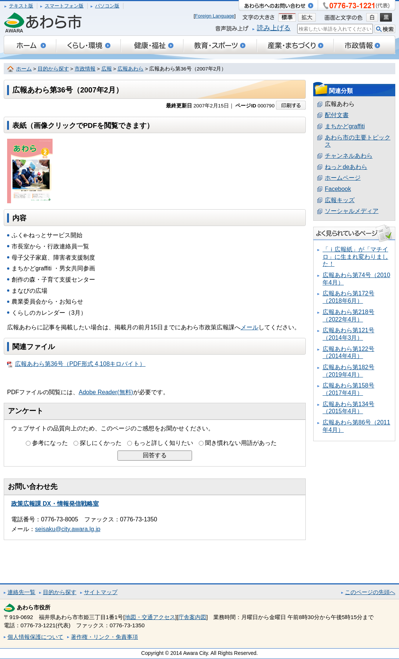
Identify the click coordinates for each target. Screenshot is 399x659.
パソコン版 (107, 6)
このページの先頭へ (370, 592)
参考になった (50, 443)
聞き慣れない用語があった (241, 443)
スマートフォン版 (64, 6)
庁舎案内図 (192, 617)
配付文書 (337, 115)
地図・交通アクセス (150, 617)
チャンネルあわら (349, 156)
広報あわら (130, 69)
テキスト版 (21, 6)
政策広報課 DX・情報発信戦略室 (55, 503)
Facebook (338, 189)
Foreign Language (215, 16)
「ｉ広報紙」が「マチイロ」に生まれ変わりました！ (355, 256)
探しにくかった (101, 443)
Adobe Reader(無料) (106, 392)
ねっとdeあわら (346, 167)
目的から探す (53, 69)
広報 (106, 69)
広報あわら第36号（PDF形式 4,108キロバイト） (76, 364)
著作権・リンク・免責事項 (104, 637)
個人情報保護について (35, 637)
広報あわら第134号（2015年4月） (348, 408)
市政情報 (85, 69)
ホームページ (343, 178)
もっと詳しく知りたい (163, 443)
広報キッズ (340, 200)
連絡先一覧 (21, 592)
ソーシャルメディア (351, 211)
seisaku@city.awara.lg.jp (67, 529)
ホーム (24, 69)
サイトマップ (100, 592)
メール (249, 327)
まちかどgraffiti (345, 126)
